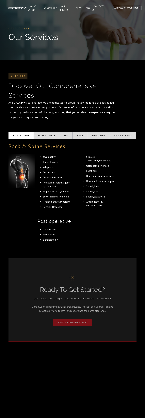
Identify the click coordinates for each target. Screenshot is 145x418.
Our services (63, 8)
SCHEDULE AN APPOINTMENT (127, 8)
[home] (18, 8)
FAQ (88, 8)
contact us (98, 8)
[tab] (21, 135)
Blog (78, 8)
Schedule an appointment (73, 322)
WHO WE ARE (50, 8)
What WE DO (32, 8)
